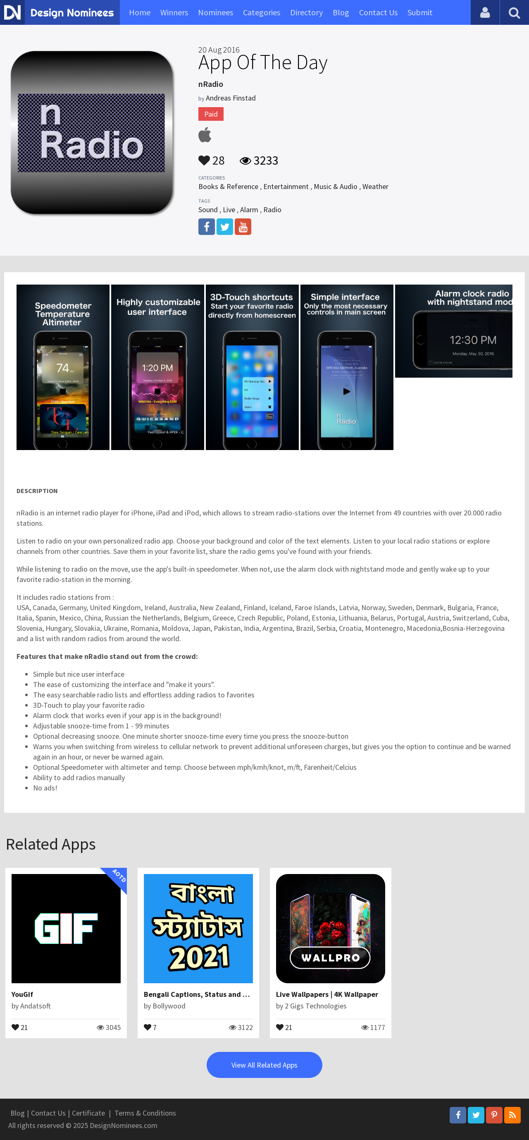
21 (20, 1027)
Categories (261, 12)
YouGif (22, 994)
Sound (208, 209)
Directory (306, 12)
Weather (375, 186)
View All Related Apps (264, 1065)
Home (139, 12)
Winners (174, 12)
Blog (341, 12)
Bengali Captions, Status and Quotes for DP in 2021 (229, 994)
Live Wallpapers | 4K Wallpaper (327, 994)
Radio (272, 209)
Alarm (249, 209)
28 (211, 156)
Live (229, 209)
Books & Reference (228, 186)
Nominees (215, 12)
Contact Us (378, 12)
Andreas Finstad (231, 98)
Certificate (88, 1113)
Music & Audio (335, 186)
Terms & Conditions (145, 1113)
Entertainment (286, 186)
